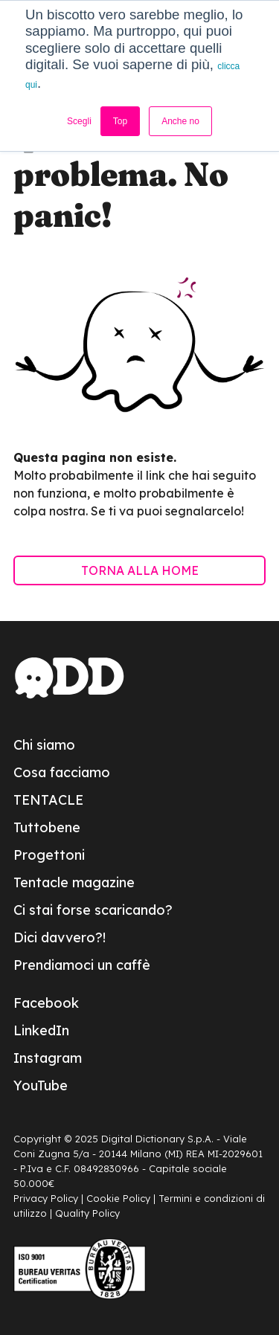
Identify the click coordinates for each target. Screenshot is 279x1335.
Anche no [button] (180, 121)
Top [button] (120, 121)
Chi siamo (44, 744)
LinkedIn (41, 1030)
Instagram (47, 1058)
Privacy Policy (45, 1198)
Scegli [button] (79, 121)
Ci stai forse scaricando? (93, 910)
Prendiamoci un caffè (81, 965)
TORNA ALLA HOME (140, 570)
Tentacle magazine (74, 882)
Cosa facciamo (61, 772)
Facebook (46, 1002)
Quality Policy (87, 1213)
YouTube (40, 1085)
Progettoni (49, 854)
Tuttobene (46, 827)
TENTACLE (48, 799)
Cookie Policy (118, 1198)
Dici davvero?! (59, 937)
